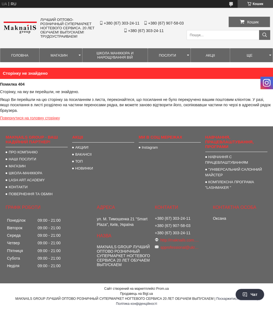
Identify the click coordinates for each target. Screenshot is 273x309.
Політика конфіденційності (136, 304)
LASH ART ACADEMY (27, 180)
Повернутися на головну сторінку (30, 118)
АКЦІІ (210, 55)
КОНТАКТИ (18, 187)
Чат (249, 294)
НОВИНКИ (84, 168)
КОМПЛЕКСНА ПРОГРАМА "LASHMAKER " (229, 185)
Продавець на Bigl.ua (136, 294)
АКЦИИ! (82, 147)
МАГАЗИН (59, 55)
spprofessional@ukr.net (179, 247)
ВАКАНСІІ (83, 154)
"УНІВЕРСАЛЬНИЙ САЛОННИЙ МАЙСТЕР (233, 172)
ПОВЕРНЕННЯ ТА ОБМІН (31, 194)
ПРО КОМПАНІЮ (23, 152)
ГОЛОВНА (19, 55)
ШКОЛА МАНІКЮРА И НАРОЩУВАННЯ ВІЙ (115, 55)
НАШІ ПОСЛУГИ (22, 159)
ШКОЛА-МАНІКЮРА (25, 173)
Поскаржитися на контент (236, 299)
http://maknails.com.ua (179, 240)
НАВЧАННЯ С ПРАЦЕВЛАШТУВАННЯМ (226, 160)
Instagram (150, 147)
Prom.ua (162, 289)
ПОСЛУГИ (167, 55)
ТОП (79, 161)
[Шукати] (264, 35)
